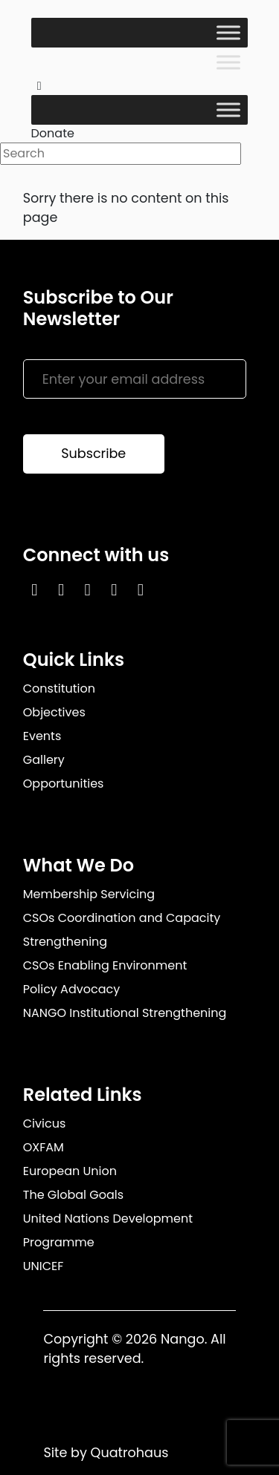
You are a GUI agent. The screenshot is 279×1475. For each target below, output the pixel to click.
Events (42, 736)
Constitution (59, 688)
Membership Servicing (89, 894)
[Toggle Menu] (228, 32)
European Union (70, 1171)
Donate (52, 133)
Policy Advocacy (71, 989)
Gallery (44, 759)
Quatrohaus (130, 1453)
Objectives (54, 712)
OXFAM (43, 1147)
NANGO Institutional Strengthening (125, 1012)
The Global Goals (73, 1194)
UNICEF (43, 1266)
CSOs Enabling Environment (105, 965)
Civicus (44, 1123)
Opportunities (63, 783)
